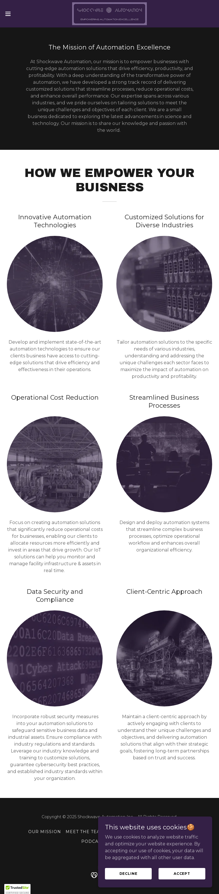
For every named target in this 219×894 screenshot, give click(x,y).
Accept (182, 881)
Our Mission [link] (44, 831)
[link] (109, 13)
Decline (128, 881)
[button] (18, 13)
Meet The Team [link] (85, 831)
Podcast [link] (92, 841)
